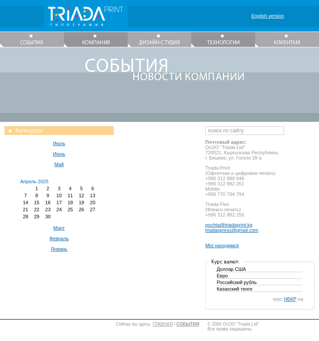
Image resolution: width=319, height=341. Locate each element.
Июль (59, 143)
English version (267, 15)
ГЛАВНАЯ (163, 324)
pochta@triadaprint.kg (228, 224)
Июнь (59, 153)
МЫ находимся (222, 245)
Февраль (59, 238)
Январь (59, 249)
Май (59, 164)
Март (59, 228)
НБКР (290, 299)
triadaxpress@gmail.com (231, 230)
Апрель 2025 (34, 181)
